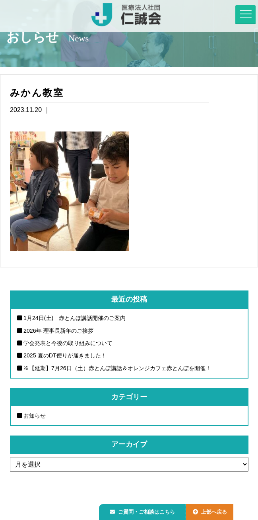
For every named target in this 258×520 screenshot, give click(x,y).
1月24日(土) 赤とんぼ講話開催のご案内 (74, 318)
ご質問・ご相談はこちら (144, 510)
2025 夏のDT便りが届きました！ (65, 356)
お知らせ (34, 416)
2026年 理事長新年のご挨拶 (58, 331)
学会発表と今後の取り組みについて (68, 343)
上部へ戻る (214, 510)
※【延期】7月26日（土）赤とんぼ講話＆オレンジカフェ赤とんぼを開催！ (117, 368)
